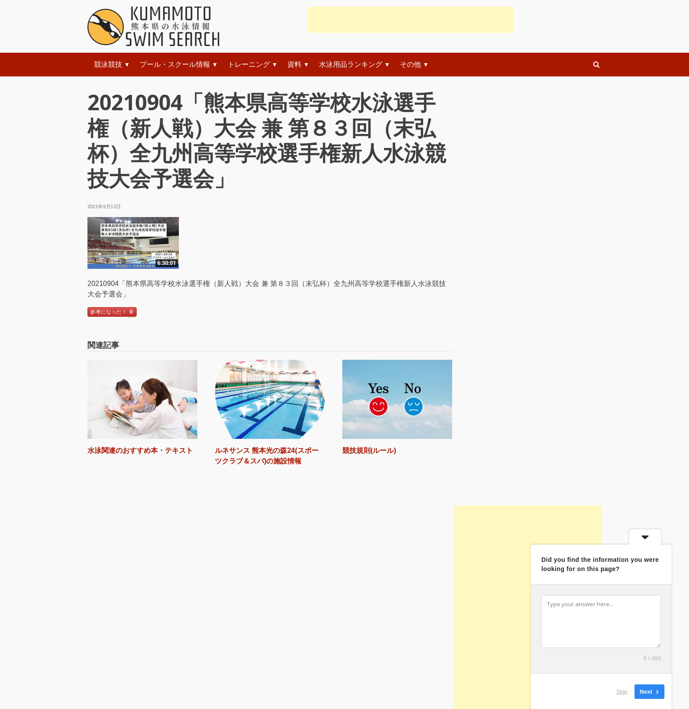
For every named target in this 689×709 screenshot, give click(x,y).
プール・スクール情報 (175, 64)
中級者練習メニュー (410, 613)
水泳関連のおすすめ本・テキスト (140, 450)
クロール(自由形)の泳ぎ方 (279, 613)
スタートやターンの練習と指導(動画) (296, 589)
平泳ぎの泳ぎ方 (262, 637)
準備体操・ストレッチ (273, 564)
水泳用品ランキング (350, 64)
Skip (621, 691)
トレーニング (249, 64)
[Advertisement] (410, 20)
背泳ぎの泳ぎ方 (262, 661)
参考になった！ (112, 313)
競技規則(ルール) (369, 450)
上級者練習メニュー (410, 637)
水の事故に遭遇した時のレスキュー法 (157, 637)
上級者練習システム (410, 661)
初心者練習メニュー (410, 564)
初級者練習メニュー (410, 589)
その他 (410, 64)
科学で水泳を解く (125, 613)
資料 (294, 64)
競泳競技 (108, 64)
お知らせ (111, 661)
